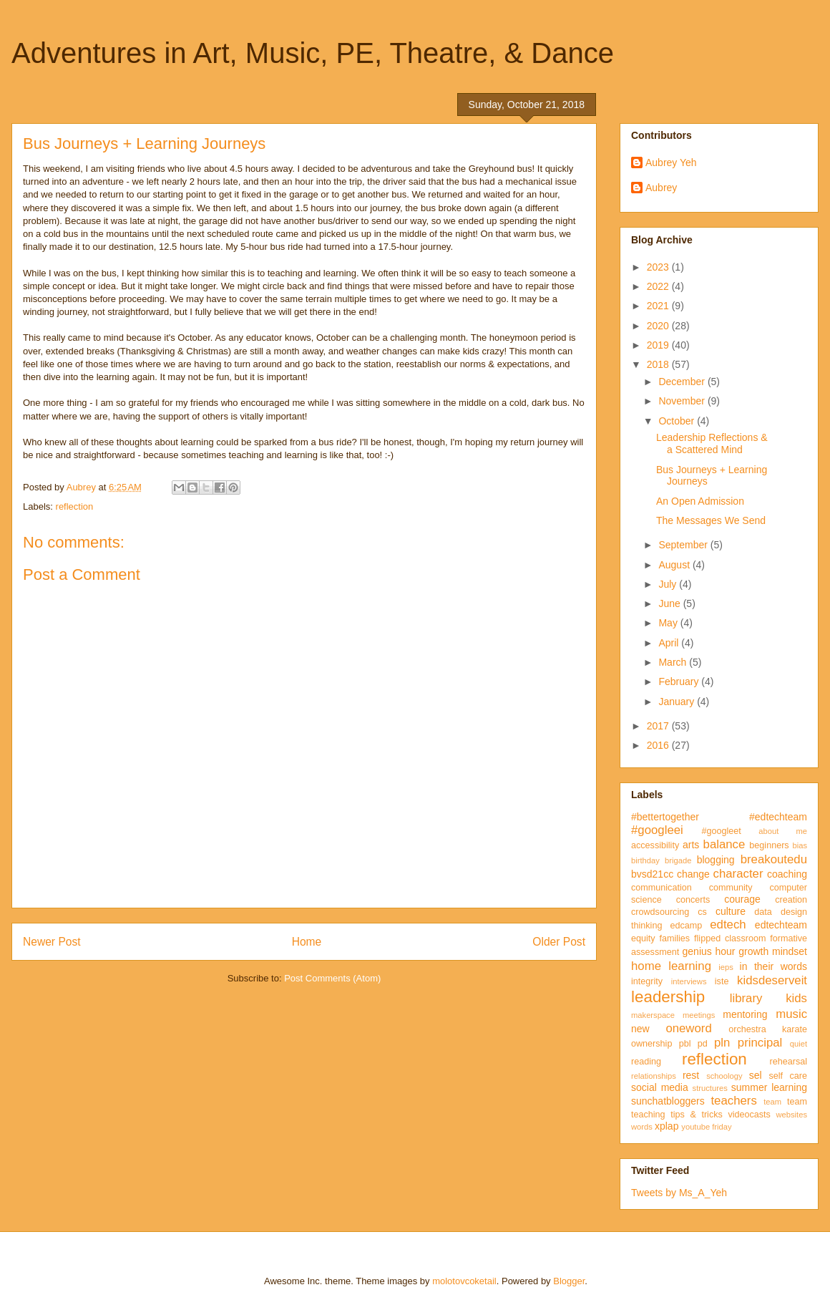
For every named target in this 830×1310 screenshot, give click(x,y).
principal (760, 1042)
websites (791, 1114)
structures (710, 1088)
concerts (693, 900)
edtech (728, 924)
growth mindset (772, 951)
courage (742, 899)
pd (703, 1044)
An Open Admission (700, 501)
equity (643, 938)
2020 (659, 325)
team (772, 1101)
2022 (659, 286)
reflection (75, 506)
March (673, 662)
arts (691, 844)
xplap (666, 1126)
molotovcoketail (464, 1281)
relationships (653, 1076)
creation (791, 900)
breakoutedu (774, 859)
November (682, 401)
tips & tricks (696, 1115)
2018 (659, 364)
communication (661, 888)
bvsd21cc (652, 874)
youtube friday (706, 1126)
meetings (699, 1015)
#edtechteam (778, 817)
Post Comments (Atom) (332, 978)
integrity (647, 981)
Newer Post (52, 942)
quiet (798, 1043)
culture (731, 911)
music (791, 1014)
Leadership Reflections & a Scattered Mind (712, 443)
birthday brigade (661, 860)
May (669, 623)
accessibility (655, 845)
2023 (659, 267)
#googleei (657, 830)
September (684, 544)
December (682, 381)
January (677, 701)
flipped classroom (730, 938)
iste (722, 981)
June (670, 603)
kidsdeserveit (772, 980)
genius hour (709, 951)
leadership (668, 997)
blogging (716, 859)
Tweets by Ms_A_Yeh (679, 1192)
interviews (689, 981)
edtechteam (781, 925)
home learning (671, 966)
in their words (773, 966)
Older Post (558, 942)
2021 (659, 305)
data (763, 912)
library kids (768, 998)
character (738, 873)
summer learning (769, 1087)
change (693, 874)
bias (799, 845)
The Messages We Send (711, 520)
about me (782, 831)
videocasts (749, 1115)
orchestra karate (767, 1029)
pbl (685, 1044)
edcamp (686, 926)
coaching (787, 874)
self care (787, 1076)
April (669, 643)
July (668, 584)
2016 (659, 745)
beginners (768, 845)
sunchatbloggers (668, 1101)
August (675, 565)
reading (646, 1062)
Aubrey (661, 187)
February (679, 681)
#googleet (721, 831)
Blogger (569, 1281)
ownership (651, 1044)
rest (691, 1075)
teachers (733, 1100)
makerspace (653, 1015)
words (642, 1126)
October (677, 421)
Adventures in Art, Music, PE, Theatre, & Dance (312, 53)
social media (659, 1087)
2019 (659, 345)
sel (755, 1075)
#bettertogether (665, 817)
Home (307, 942)
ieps (725, 967)
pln (722, 1042)
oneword (688, 1028)
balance (724, 844)
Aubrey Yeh (671, 162)
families (674, 938)
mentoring (745, 1014)
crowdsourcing (660, 912)
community (731, 888)
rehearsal (788, 1062)
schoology (724, 1076)
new (640, 1028)
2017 (659, 726)
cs (702, 912)
